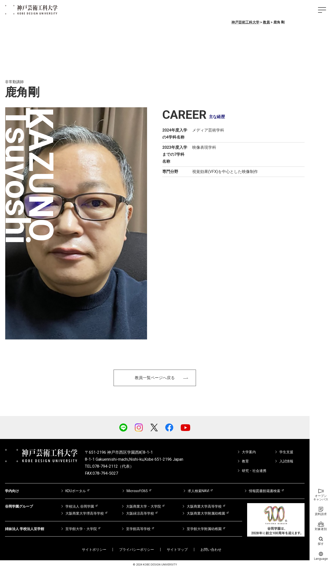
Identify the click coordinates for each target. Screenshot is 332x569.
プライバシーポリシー (136, 550)
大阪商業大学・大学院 (143, 506)
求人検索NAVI (198, 491)
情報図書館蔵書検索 (264, 491)
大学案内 (249, 452)
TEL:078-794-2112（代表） (109, 466)
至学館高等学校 (138, 529)
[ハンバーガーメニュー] (322, 10)
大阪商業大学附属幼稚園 (206, 513)
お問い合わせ (210, 550)
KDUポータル (75, 491)
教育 (245, 461)
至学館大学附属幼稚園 (204, 529)
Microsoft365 (137, 491)
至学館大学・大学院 (81, 529)
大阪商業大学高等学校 (204, 506)
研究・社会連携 (254, 471)
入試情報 (286, 461)
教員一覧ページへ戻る (155, 377)
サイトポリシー (94, 550)
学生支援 (286, 452)
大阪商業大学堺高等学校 (84, 513)
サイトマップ (177, 550)
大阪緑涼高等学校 (140, 513)
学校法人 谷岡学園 (79, 506)
